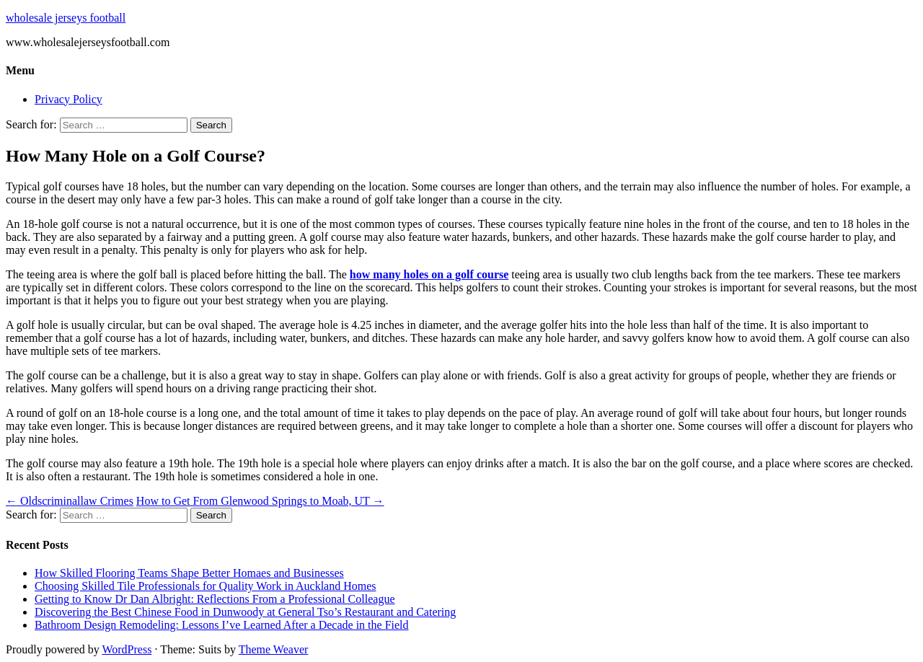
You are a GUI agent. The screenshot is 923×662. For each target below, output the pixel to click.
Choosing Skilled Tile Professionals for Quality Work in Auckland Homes (205, 586)
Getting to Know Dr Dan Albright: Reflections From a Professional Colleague (214, 599)
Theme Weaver (274, 649)
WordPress (126, 649)
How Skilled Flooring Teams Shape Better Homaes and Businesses (189, 573)
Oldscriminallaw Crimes (69, 501)
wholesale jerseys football (65, 18)
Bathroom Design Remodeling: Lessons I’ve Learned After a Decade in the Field (222, 625)
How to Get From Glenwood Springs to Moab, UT (260, 501)
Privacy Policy (68, 99)
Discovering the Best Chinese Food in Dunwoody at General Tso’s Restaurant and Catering (245, 612)
